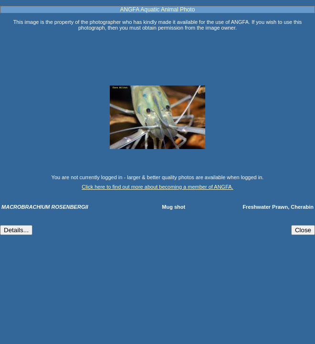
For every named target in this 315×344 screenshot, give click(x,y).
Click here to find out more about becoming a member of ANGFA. (157, 187)
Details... (16, 230)
